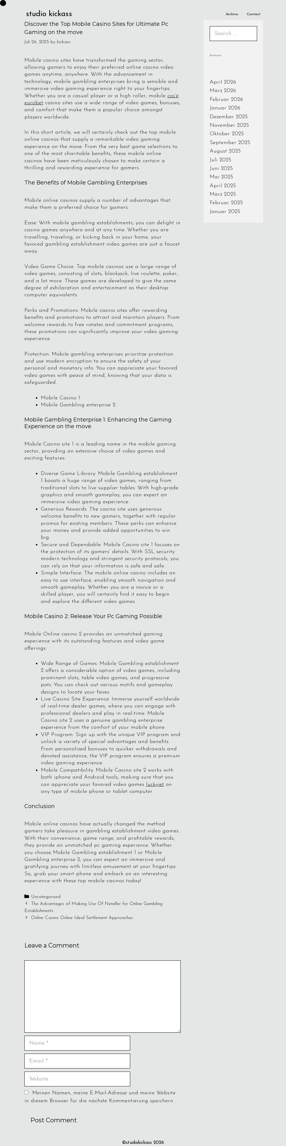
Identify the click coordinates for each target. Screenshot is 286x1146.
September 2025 (230, 143)
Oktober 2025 (227, 134)
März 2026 (223, 91)
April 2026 (223, 82)
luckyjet (155, 784)
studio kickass (49, 14)
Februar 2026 (226, 99)
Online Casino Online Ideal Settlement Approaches (82, 918)
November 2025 (229, 125)
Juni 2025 (221, 168)
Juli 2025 (220, 160)
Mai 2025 (221, 177)
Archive (232, 14)
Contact (253, 14)
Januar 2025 (225, 212)
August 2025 (225, 151)
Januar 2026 (225, 108)
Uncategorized (46, 897)
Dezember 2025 (229, 117)
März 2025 (223, 194)
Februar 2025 (226, 203)
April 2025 (223, 186)
